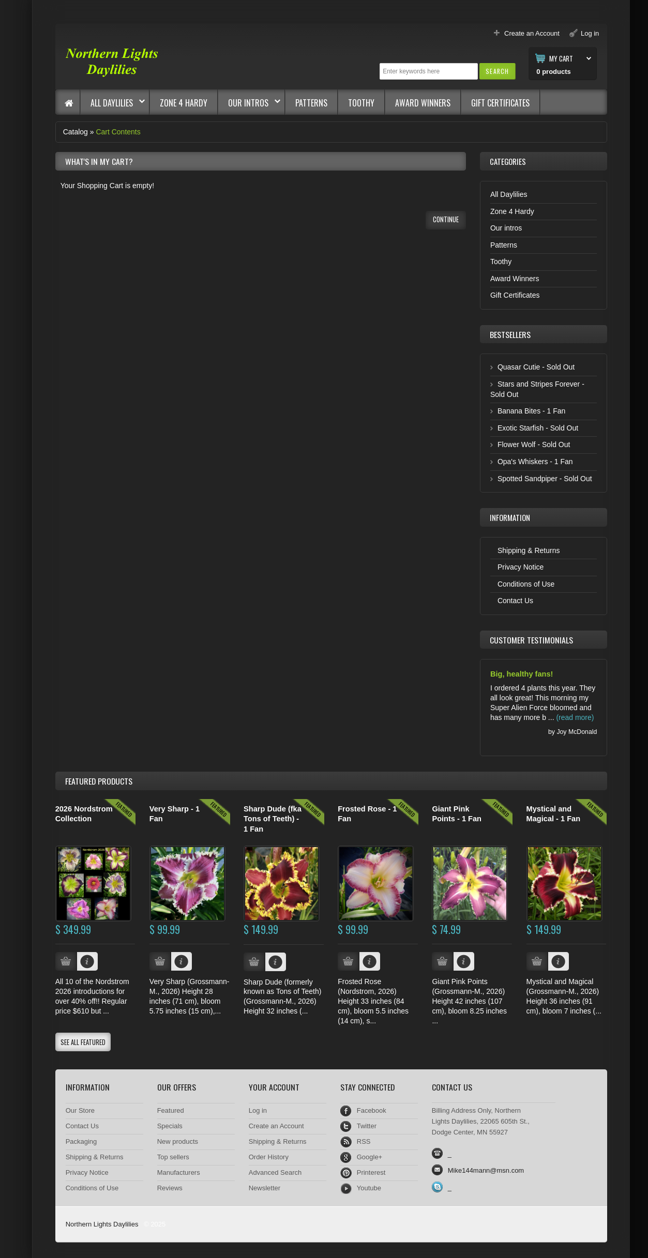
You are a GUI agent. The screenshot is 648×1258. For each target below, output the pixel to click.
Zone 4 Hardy (183, 103)
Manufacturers (178, 1172)
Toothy (361, 103)
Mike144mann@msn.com (486, 1170)
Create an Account (276, 1126)
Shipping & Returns (529, 550)
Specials (170, 1126)
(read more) (575, 717)
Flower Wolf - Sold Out (534, 444)
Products (98, 781)
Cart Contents (118, 132)
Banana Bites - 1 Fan (531, 411)
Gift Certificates (500, 103)
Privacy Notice (521, 567)
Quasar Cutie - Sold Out (536, 367)
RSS (364, 1141)
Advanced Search (275, 1172)
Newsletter (264, 1188)
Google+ (369, 1157)
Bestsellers (510, 334)
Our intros (249, 103)
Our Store (80, 1110)
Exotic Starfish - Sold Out (538, 428)
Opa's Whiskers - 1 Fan (535, 461)
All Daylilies (113, 103)
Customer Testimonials (531, 640)
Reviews (170, 1188)
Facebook (371, 1110)
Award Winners (422, 103)
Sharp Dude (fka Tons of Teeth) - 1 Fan (273, 819)
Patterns (311, 103)
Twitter (366, 1126)
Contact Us (515, 600)
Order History (269, 1157)
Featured (170, 1110)
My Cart (561, 58)
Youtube (369, 1188)
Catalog (75, 132)
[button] (497, 71)
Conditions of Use (526, 584)
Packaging (81, 1141)
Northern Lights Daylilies (102, 1224)
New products (177, 1141)
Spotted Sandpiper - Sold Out (545, 478)
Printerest (371, 1172)
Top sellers (173, 1157)
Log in (258, 1110)
